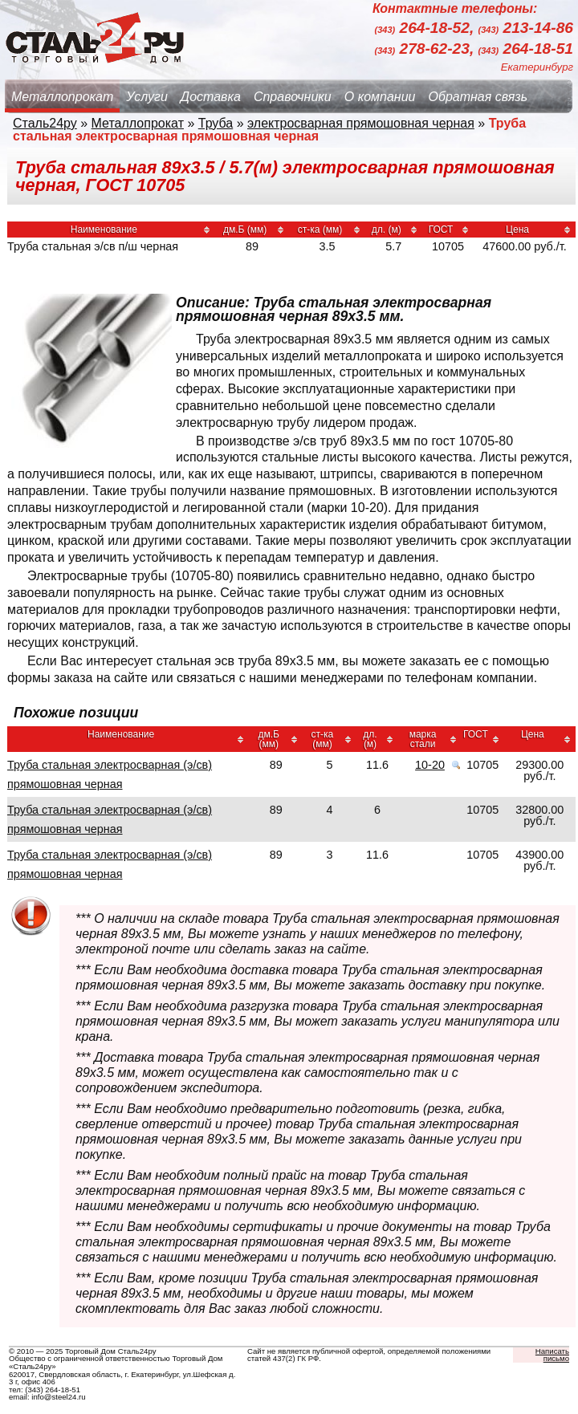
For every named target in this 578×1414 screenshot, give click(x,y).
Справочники (293, 97)
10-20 (430, 764)
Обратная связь (477, 97)
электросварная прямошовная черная (360, 123)
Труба (215, 123)
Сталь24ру (45, 123)
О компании (380, 97)
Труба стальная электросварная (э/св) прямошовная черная (109, 774)
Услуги (147, 97)
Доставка (211, 97)
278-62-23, (426, 48)
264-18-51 (525, 48)
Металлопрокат (62, 97)
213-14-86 (525, 28)
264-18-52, (426, 28)
